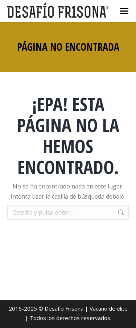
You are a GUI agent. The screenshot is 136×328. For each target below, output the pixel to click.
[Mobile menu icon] (124, 11)
